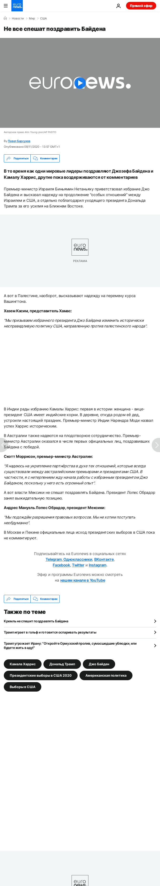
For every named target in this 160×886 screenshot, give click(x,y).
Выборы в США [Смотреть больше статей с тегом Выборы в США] (22, 687)
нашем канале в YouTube (82, 580)
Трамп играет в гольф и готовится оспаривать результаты (50, 632)
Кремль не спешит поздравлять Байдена (36, 621)
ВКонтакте (104, 559)
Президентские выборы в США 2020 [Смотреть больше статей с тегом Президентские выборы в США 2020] (41, 675)
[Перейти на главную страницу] (17, 5)
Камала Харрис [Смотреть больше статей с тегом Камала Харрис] (23, 664)
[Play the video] (80, 83)
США (43, 18)
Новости (18, 18)
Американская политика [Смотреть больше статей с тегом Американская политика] (106, 675)
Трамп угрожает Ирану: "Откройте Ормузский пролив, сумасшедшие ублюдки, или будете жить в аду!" (70, 645)
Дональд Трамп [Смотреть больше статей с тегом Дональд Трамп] (62, 664)
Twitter (78, 565)
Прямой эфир (141, 6)
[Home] (5, 18)
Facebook (61, 565)
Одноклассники (77, 559)
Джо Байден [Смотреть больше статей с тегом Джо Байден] (99, 664)
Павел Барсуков (19, 141)
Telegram (54, 559)
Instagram (97, 565)
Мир (32, 18)
